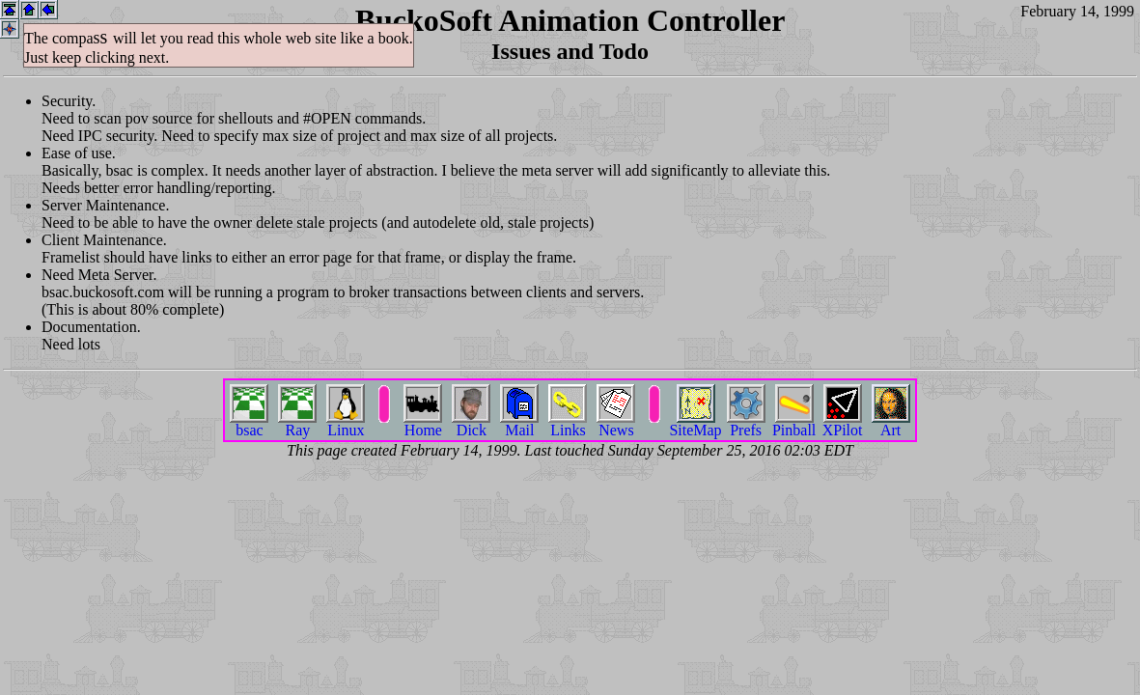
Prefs (746, 423)
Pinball (794, 423)
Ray (297, 423)
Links (567, 423)
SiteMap (695, 423)
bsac (249, 423)
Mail (519, 423)
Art (891, 423)
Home (422, 423)
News (616, 423)
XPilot (842, 423)
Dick (471, 423)
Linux (345, 423)
